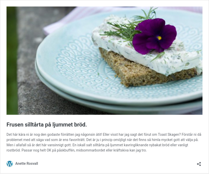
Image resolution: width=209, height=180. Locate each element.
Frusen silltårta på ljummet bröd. (47, 125)
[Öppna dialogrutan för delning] (198, 162)
